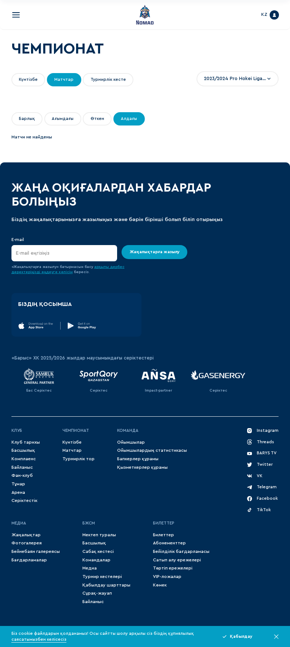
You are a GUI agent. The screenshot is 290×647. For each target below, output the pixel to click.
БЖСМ (88, 523)
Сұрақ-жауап (97, 593)
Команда (128, 431)
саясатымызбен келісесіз (38, 639)
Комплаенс (23, 459)
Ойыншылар (131, 442)
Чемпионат (75, 431)
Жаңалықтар (26, 535)
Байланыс (22, 467)
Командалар (96, 560)
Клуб (16, 431)
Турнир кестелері (102, 576)
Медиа (89, 568)
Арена (18, 492)
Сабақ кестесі (98, 551)
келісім (66, 272)
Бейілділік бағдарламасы (181, 551)
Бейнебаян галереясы (35, 551)
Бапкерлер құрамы (137, 459)
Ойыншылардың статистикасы (152, 450)
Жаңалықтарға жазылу (154, 252)
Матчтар (72, 450)
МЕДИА (18, 523)
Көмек (160, 585)
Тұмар (18, 484)
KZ (264, 14)
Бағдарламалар (29, 560)
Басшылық (23, 450)
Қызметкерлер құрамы (142, 467)
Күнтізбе (72, 442)
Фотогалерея (26, 543)
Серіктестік (24, 500)
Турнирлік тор (78, 459)
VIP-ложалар (167, 576)
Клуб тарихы (25, 442)
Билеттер (163, 523)
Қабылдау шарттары (106, 585)
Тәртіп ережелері (172, 568)
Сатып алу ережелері (177, 560)
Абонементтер (169, 543)
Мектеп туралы (99, 535)
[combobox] (237, 79)
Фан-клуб (22, 475)
